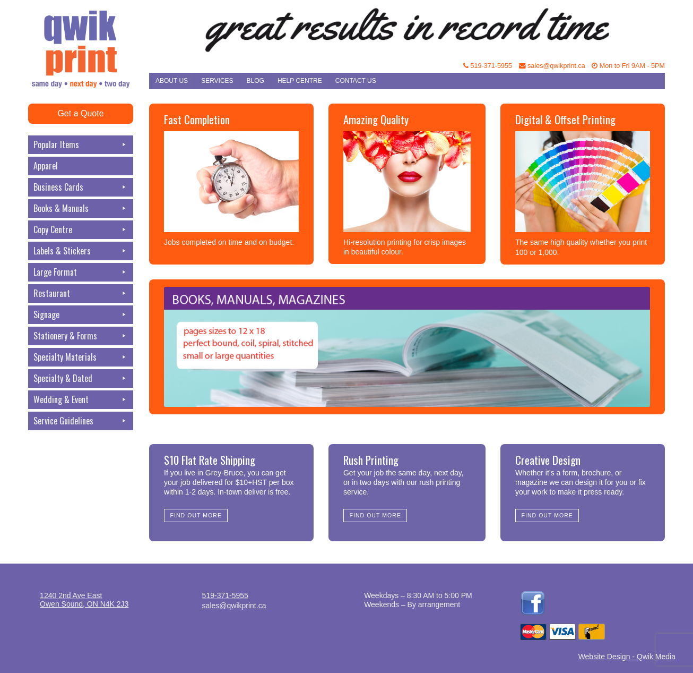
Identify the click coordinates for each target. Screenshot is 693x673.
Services (217, 80)
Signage (80, 314)
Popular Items (80, 144)
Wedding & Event (80, 399)
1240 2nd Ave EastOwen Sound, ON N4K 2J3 (84, 599)
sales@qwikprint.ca (552, 66)
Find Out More (196, 515)
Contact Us (355, 80)
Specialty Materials (80, 357)
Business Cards (80, 187)
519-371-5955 (487, 66)
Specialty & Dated (80, 378)
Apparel (45, 165)
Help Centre (300, 80)
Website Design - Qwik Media (626, 656)
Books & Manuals (80, 208)
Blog (255, 80)
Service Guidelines (80, 421)
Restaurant (80, 293)
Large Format (80, 272)
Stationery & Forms (80, 336)
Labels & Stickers (80, 251)
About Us (171, 80)
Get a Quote (80, 113)
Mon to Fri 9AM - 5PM (628, 66)
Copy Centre (80, 229)
